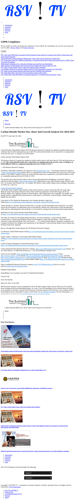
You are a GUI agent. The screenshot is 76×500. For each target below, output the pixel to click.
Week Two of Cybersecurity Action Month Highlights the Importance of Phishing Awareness (26, 388)
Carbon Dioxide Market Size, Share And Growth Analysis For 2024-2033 (35, 293)
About (7, 497)
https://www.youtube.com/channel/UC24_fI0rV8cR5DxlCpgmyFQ (22, 257)
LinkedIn (19, 266)
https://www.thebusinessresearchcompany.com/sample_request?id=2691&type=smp (32, 202)
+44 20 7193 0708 (38, 264)
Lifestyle (7, 30)
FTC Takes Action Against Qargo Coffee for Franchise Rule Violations (23, 67)
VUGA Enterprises (15, 487)
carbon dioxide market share (28, 181)
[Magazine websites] (38, 473)
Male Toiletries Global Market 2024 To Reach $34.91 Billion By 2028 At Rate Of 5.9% (28, 66)
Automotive (8, 25)
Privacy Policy (15, 48)
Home (7, 120)
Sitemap (7, 496)
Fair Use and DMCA (11, 490)
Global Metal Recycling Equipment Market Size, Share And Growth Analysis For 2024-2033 (30, 58)
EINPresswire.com (43, 171)
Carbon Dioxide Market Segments (11, 188)
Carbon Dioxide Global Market (11, 172)
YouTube (24, 266)
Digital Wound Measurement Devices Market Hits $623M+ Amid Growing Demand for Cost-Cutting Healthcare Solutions (35, 451)
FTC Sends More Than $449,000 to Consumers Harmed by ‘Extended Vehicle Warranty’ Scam (31, 74)
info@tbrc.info (49, 264)
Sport (6, 32)
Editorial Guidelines (49, 292)
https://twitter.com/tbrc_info (10, 256)
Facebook (8, 266)
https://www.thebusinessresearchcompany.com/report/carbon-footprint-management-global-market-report (34, 245)
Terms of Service (28, 48)
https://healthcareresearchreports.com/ (13, 259)
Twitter (13, 266)
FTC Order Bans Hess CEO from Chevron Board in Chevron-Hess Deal (23, 73)
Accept (4, 51)
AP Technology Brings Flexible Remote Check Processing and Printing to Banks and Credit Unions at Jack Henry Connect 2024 (36, 351)
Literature (8, 27)
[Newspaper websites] (38, 478)
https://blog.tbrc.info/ (54, 257)
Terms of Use (9, 492)
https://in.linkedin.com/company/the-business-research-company (37, 254)
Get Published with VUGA (13, 494)
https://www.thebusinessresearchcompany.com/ (51, 249)
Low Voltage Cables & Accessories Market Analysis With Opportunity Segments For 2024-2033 (31, 69)
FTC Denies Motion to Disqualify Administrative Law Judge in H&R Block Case (23, 370)
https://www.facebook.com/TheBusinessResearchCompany (45, 256)
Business (7, 29)
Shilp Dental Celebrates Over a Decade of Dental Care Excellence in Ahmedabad (26, 64)
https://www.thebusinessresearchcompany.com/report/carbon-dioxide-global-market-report (31, 214)
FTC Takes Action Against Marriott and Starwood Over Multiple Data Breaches (26, 71)
